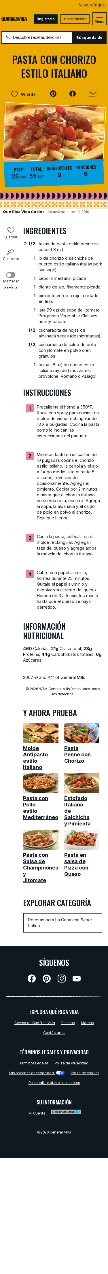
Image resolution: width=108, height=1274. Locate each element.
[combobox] (37, 37)
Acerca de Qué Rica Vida (34, 1022)
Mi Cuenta (37, 1113)
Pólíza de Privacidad (71, 1063)
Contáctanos (54, 1032)
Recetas (68, 1022)
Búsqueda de (89, 37)
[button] (53, 94)
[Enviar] (93, 94)
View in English (92, 4)
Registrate (46, 19)
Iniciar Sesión (75, 19)
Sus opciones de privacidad (36, 1072)
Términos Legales (34, 1063)
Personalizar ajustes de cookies (54, 1082)
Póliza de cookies (85, 1072)
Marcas (87, 1022)
